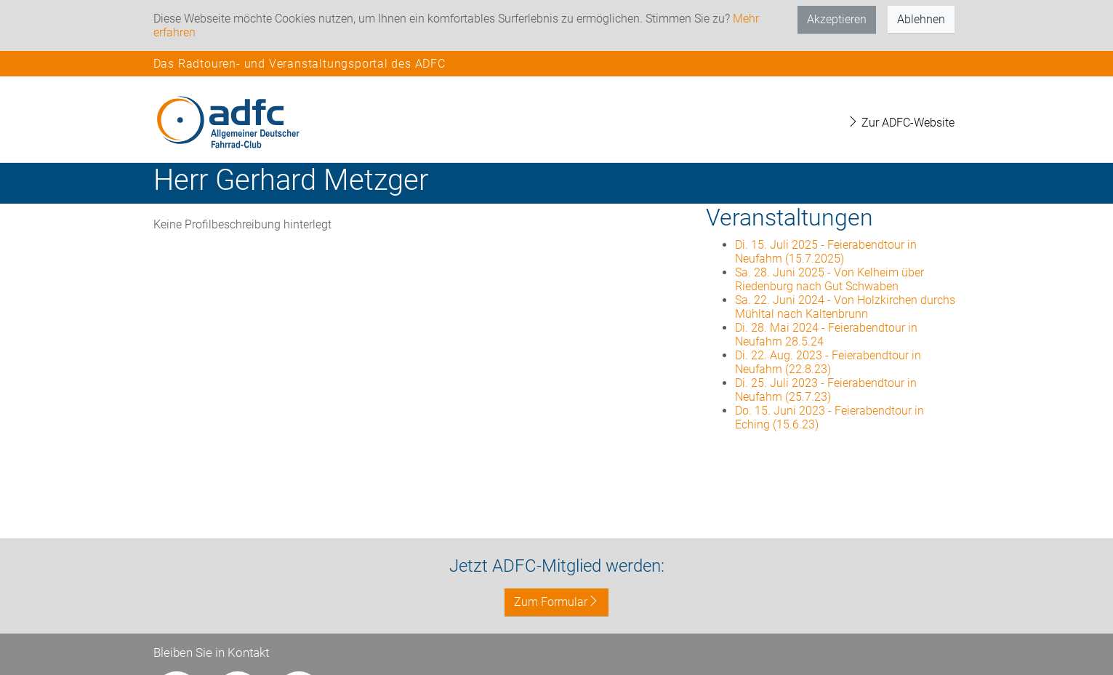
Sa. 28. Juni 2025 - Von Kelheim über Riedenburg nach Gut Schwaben (829, 279)
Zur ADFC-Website (901, 122)
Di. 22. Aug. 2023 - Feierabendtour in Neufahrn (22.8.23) (828, 362)
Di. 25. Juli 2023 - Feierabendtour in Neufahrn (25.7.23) (826, 390)
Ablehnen (921, 19)
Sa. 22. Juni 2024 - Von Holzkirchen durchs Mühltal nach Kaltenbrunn (845, 307)
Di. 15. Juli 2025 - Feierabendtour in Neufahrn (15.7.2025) (826, 251)
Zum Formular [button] (556, 602)
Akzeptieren (837, 19)
